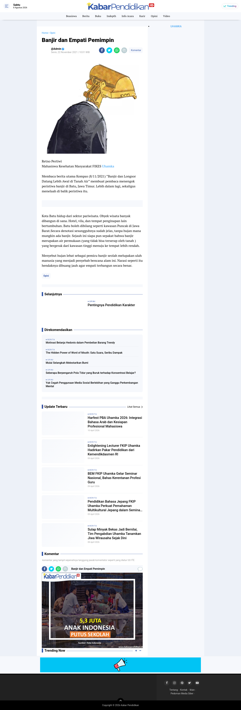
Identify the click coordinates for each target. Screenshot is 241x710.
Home (45, 33)
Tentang (173, 690)
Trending (231, 6)
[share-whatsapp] (117, 50)
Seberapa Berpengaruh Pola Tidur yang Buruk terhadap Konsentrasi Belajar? (91, 372)
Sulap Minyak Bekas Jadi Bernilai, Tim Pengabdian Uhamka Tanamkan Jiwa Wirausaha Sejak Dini (114, 533)
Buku (98, 16)
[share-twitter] (109, 50)
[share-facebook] (102, 50)
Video (166, 16)
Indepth (111, 16)
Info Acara (128, 16)
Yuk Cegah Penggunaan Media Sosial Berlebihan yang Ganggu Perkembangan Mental (92, 384)
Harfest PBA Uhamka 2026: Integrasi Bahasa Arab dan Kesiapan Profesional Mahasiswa (115, 422)
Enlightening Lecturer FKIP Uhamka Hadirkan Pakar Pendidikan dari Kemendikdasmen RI (114, 450)
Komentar (135, 50)
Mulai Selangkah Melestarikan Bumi (67, 362)
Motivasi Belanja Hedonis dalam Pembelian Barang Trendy (80, 342)
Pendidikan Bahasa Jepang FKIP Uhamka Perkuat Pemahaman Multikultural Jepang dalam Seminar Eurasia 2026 (114, 505)
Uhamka (108, 166)
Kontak (183, 690)
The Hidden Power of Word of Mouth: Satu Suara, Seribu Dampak (84, 352)
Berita (86, 16)
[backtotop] (120, 701)
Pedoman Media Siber (182, 693)
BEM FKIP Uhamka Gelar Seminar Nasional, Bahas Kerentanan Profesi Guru (114, 478)
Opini (154, 16)
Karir (142, 16)
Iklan (192, 690)
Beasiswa (71, 16)
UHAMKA (176, 26)
